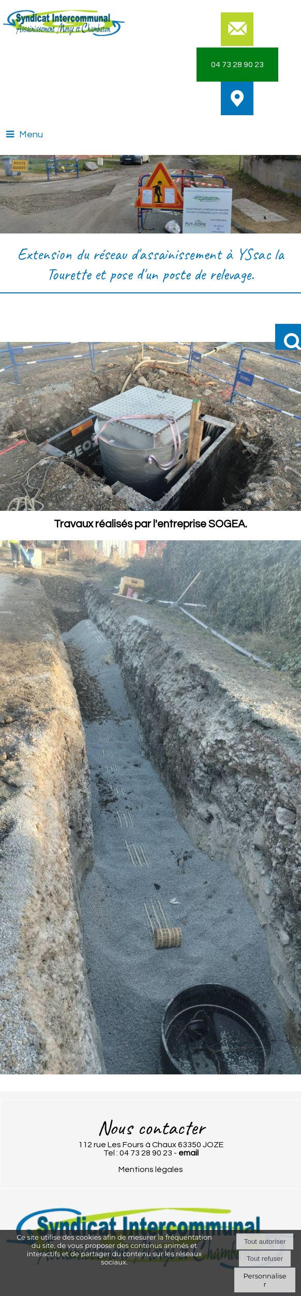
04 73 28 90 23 (237, 64)
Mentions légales (150, 1169)
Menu (31, 134)
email (188, 1153)
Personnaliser (264, 1280)
